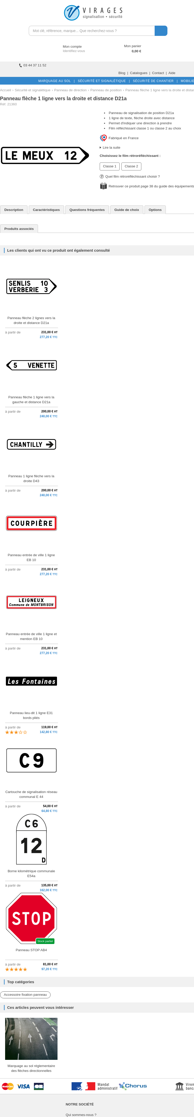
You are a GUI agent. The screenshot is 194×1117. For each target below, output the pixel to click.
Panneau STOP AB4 (31, 950)
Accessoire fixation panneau (25, 995)
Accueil (5, 90)
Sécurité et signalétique (33, 90)
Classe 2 (131, 166)
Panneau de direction (70, 90)
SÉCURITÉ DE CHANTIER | (154, 81)
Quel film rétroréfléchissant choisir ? (130, 176)
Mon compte (67, 46)
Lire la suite (111, 147)
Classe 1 (109, 166)
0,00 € (136, 51)
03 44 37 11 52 (33, 65)
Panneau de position (106, 90)
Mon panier (132, 46)
